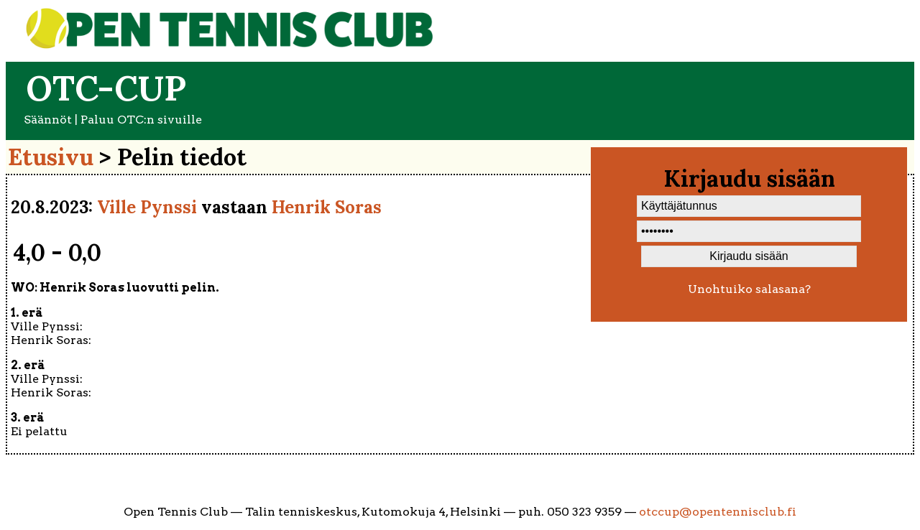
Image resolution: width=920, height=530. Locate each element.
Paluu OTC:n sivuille (141, 119)
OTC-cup (106, 88)
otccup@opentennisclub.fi (717, 512)
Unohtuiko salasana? (749, 289)
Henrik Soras (327, 207)
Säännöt (48, 119)
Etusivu (50, 157)
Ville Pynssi (147, 207)
